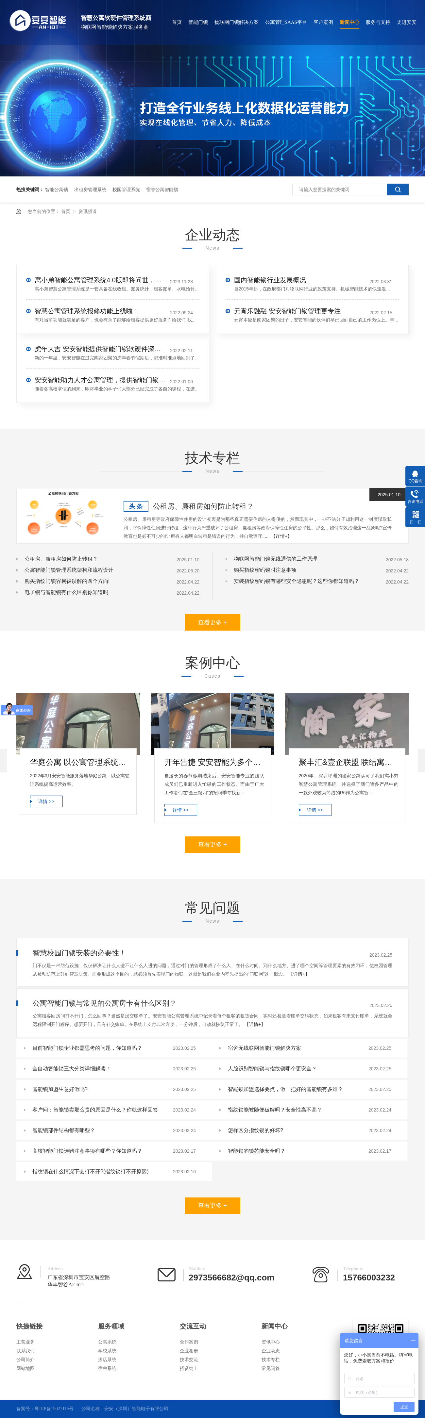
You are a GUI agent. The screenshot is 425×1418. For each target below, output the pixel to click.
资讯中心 (271, 1342)
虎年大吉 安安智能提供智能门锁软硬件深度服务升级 (100, 349)
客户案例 (323, 22)
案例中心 (212, 662)
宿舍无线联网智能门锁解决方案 (264, 1048)
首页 (177, 22)
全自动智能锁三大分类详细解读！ (71, 1068)
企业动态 (212, 234)
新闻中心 (349, 22)
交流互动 (193, 1326)
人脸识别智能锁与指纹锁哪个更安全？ (272, 1068)
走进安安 (406, 22)
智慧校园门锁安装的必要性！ (79, 953)
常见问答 (271, 1368)
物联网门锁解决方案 (236, 22)
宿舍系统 (107, 1368)
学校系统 (107, 1350)
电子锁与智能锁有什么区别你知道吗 (66, 592)
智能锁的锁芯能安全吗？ (256, 1151)
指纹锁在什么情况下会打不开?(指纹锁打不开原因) (90, 1171)
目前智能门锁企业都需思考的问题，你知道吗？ (87, 1048)
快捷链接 (29, 1326)
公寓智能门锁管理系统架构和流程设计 (69, 570)
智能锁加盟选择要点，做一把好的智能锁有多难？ (285, 1089)
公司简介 (25, 1359)
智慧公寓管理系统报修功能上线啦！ (87, 311)
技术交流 (189, 1359)
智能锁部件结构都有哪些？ (63, 1130)
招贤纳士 (189, 1368)
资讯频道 (87, 211)
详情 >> (46, 801)
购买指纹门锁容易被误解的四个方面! (67, 581)
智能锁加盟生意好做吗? (60, 1089)
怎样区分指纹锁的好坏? (255, 1130)
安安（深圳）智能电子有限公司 (136, 1408)
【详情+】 (281, 536)
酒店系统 (107, 1359)
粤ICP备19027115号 (54, 1408)
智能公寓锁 (56, 189)
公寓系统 (107, 1342)
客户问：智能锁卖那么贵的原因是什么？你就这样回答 (95, 1110)
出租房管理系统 (90, 189)
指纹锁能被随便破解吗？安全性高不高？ (275, 1110)
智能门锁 (198, 22)
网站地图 (25, 1368)
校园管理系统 (126, 189)
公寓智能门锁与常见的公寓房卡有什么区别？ (105, 1003)
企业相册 (189, 1350)
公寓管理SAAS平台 (286, 22)
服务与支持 (378, 22)
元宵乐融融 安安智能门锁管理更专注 (287, 311)
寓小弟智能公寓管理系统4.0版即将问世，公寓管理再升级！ (100, 280)
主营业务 (25, 1342)
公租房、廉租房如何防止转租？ (203, 506)
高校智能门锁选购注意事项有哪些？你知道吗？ (87, 1151)
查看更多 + (212, 622)
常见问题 (212, 907)
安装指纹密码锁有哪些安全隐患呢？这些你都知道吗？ (296, 581)
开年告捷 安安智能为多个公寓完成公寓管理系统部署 (214, 762)
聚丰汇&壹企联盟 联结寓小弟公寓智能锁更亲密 (349, 762)
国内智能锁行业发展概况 (270, 280)
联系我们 (25, 1350)
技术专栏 (212, 458)
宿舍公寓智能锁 (162, 189)
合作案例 (189, 1342)
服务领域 (111, 1326)
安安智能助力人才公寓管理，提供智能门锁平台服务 (100, 380)
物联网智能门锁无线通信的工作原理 (275, 559)
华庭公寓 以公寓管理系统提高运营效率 (80, 762)
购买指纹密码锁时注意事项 (265, 570)
